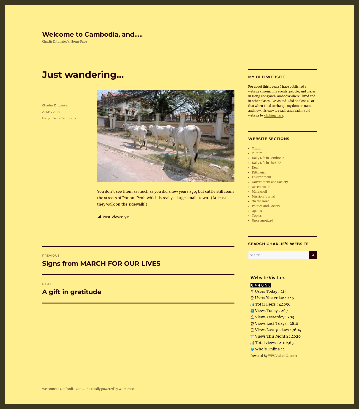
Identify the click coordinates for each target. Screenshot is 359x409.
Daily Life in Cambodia (59, 118)
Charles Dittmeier (55, 105)
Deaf (255, 168)
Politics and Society (266, 206)
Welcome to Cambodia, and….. (92, 34)
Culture (257, 153)
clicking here (273, 115)
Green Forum (261, 187)
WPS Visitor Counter (282, 356)
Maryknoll (259, 192)
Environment (261, 177)
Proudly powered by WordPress (112, 389)
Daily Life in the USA (266, 163)
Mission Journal (263, 196)
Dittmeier (259, 172)
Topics (257, 216)
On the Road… (262, 201)
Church (257, 148)
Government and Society (270, 182)
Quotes (257, 211)
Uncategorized (262, 220)
